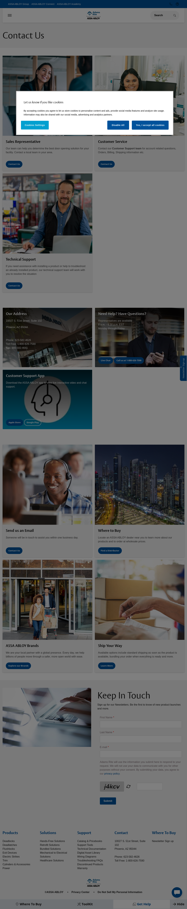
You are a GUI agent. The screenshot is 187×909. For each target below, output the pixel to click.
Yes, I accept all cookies (150, 125)
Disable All (118, 125)
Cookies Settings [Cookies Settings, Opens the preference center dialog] (35, 125)
